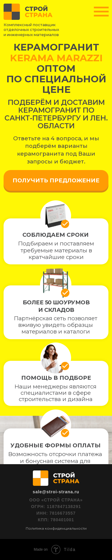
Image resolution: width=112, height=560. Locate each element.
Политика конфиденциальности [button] (56, 528)
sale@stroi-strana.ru (56, 491)
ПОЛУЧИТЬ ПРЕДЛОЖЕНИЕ (56, 180)
